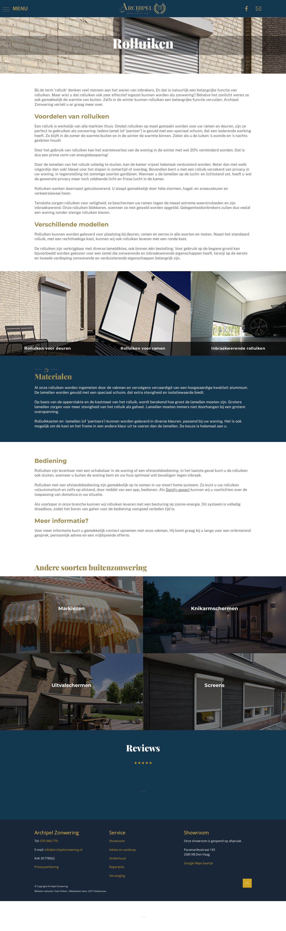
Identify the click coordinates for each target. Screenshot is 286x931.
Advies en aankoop (122, 850)
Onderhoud (117, 858)
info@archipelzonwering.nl (63, 850)
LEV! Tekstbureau (97, 891)
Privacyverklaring (46, 867)
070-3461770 (49, 841)
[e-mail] (259, 8)
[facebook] (247, 8)
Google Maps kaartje (198, 863)
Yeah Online (60, 891)
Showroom (117, 841)
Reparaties (116, 867)
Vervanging (117, 876)
